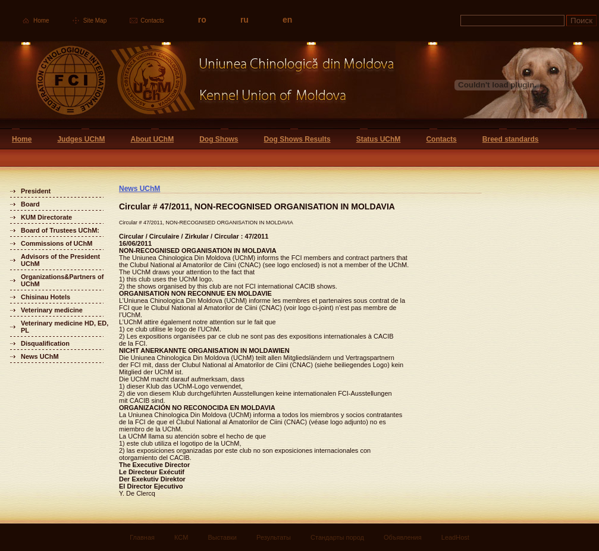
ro (202, 19)
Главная (142, 537)
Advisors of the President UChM (60, 260)
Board (30, 204)
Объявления (403, 537)
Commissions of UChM (56, 243)
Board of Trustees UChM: (60, 230)
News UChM (40, 356)
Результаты (273, 537)
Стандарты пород (337, 537)
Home (41, 20)
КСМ (181, 537)
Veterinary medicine (52, 310)
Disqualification (45, 343)
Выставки (222, 537)
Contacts (152, 20)
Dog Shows (218, 139)
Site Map (94, 20)
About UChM (152, 139)
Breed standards (510, 139)
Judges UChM (81, 139)
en (287, 19)
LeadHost (455, 537)
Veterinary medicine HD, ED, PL (64, 327)
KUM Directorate (46, 217)
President (36, 191)
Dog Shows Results (297, 139)
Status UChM (378, 139)
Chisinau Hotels (45, 296)
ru (244, 19)
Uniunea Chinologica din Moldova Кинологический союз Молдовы (198, 85)
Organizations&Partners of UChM (62, 280)
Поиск (581, 20)
